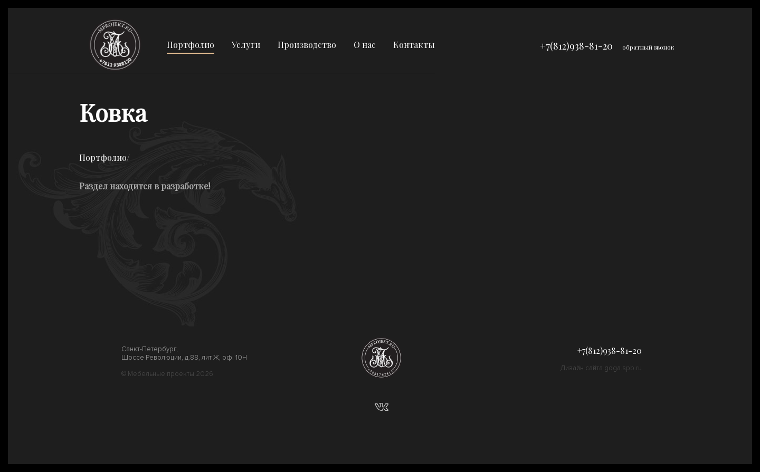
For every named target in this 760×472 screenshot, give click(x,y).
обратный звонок (648, 47)
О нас (365, 44)
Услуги (246, 44)
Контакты (414, 44)
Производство (307, 44)
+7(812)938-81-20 (576, 46)
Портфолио (190, 44)
